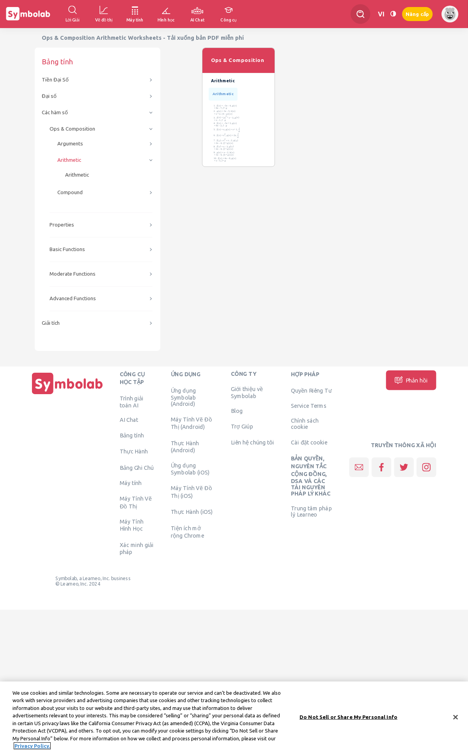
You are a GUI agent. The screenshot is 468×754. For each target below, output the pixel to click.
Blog (237, 410)
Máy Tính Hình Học (132, 525)
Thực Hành (134, 451)
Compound (70, 192)
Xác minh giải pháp (137, 548)
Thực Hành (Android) (185, 446)
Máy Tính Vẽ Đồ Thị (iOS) (191, 492)
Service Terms (308, 406)
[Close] (455, 717)
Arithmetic (69, 160)
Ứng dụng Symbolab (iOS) (190, 469)
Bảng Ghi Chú (137, 467)
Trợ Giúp (242, 426)
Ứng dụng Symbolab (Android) (183, 397)
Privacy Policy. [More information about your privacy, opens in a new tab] (32, 746)
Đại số (49, 96)
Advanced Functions (73, 298)
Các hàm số (55, 112)
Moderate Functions (73, 274)
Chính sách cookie (305, 424)
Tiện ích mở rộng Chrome (187, 532)
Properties (62, 225)
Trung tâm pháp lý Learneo (311, 511)
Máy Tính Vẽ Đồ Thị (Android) (191, 423)
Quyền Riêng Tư (311, 390)
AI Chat (129, 420)
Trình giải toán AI (132, 401)
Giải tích (51, 323)
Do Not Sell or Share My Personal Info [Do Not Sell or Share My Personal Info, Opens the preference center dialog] (348, 717)
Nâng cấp (417, 14)
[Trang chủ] (67, 394)
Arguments (70, 144)
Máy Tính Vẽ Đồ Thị (136, 502)
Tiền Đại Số (55, 80)
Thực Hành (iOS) (192, 512)
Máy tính (131, 483)
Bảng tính (132, 435)
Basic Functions (67, 249)
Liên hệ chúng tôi (252, 442)
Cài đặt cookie (309, 442)
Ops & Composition (72, 129)
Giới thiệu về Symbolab (247, 392)
